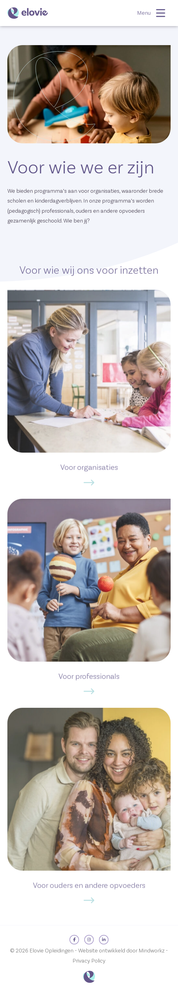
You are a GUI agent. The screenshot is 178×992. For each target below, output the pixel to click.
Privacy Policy (89, 960)
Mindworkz (151, 950)
